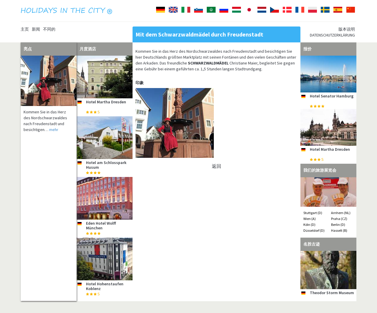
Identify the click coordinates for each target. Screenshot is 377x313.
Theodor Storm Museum (332, 292)
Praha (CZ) (339, 218)
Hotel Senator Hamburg (331, 96)
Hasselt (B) (339, 230)
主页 (25, 29)
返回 (216, 166)
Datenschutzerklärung (332, 35)
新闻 (36, 29)
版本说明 (346, 29)
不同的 (49, 29)
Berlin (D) (338, 224)
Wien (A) (309, 218)
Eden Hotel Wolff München (101, 225)
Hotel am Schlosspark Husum (106, 165)
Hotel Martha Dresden (106, 102)
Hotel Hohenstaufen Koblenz (104, 286)
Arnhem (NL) (340, 213)
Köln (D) (309, 224)
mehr (53, 129)
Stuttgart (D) (312, 213)
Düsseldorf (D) (314, 230)
